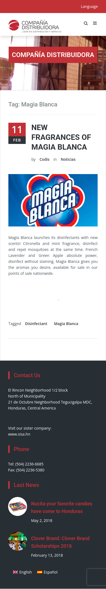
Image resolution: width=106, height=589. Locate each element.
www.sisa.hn (19, 434)
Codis (44, 159)
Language (89, 6)
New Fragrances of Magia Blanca (61, 137)
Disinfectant (36, 323)
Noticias (68, 159)
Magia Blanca (66, 323)
